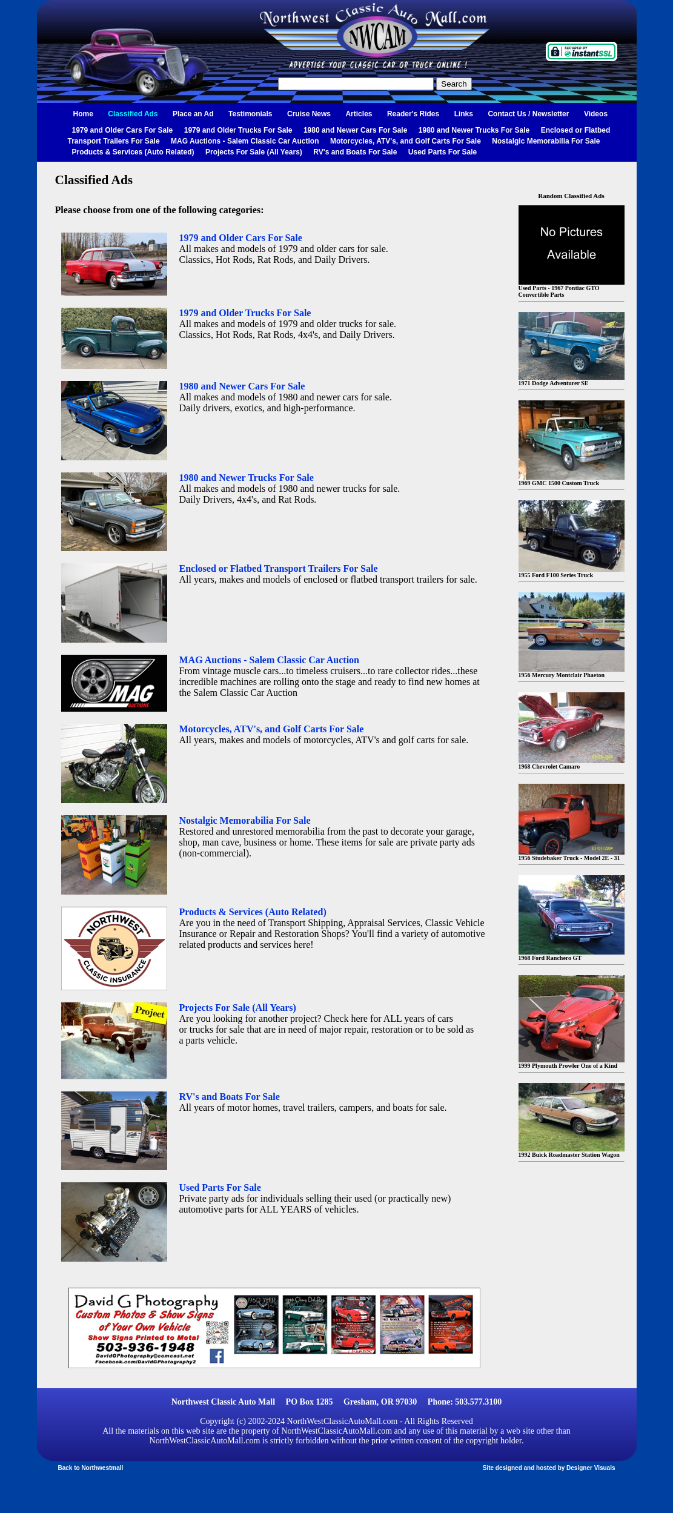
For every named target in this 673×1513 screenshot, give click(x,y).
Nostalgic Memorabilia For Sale (546, 141)
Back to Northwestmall (91, 1468)
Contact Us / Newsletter (528, 114)
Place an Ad (193, 114)
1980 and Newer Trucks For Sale (474, 130)
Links (463, 114)
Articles (358, 114)
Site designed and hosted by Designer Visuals (549, 1468)
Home (83, 114)
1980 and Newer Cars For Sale (355, 130)
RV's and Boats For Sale (355, 152)
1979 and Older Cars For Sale (122, 130)
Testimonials (250, 114)
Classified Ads (132, 114)
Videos (596, 114)
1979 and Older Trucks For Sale (238, 130)
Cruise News (309, 114)
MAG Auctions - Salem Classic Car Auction (245, 141)
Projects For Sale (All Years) (253, 152)
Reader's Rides (413, 114)
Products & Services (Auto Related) (133, 152)
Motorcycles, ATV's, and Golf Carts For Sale (405, 141)
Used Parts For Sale (442, 152)
